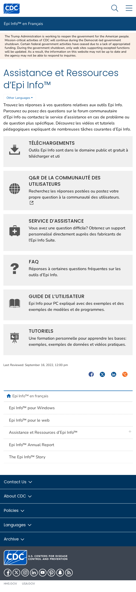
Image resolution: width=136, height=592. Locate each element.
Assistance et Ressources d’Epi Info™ (43, 432)
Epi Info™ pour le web (29, 420)
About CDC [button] (18, 496)
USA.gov (28, 583)
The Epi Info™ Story (27, 457)
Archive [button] (14, 539)
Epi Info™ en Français (23, 23)
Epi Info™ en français (30, 396)
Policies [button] (14, 510)
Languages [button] (18, 525)
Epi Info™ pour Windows (32, 408)
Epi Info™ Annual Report (31, 444)
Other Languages (18, 98)
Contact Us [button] (18, 482)
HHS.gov (10, 583)
